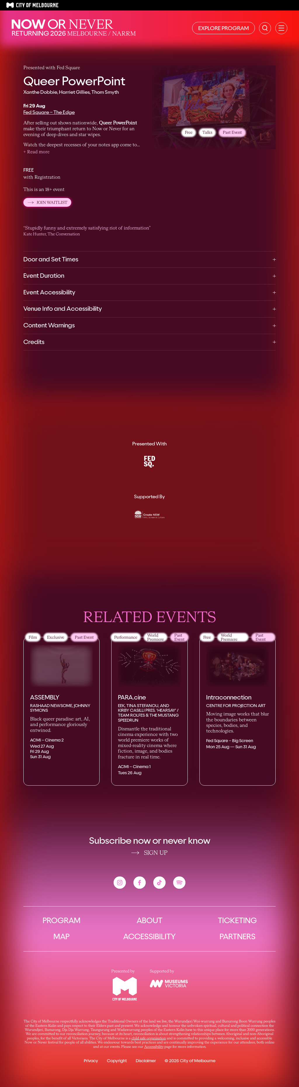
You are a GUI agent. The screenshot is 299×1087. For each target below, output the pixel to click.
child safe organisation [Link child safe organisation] (148, 1038)
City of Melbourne (197, 1061)
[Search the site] (265, 28)
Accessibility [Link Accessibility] (154, 1047)
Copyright (117, 1061)
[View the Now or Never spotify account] (179, 882)
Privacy (91, 1061)
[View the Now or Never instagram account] (120, 882)
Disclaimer (146, 1061)
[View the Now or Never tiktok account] (159, 882)
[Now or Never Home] (62, 24)
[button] (36, 152)
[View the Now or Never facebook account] (139, 882)
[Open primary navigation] (281, 28)
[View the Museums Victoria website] (169, 983)
